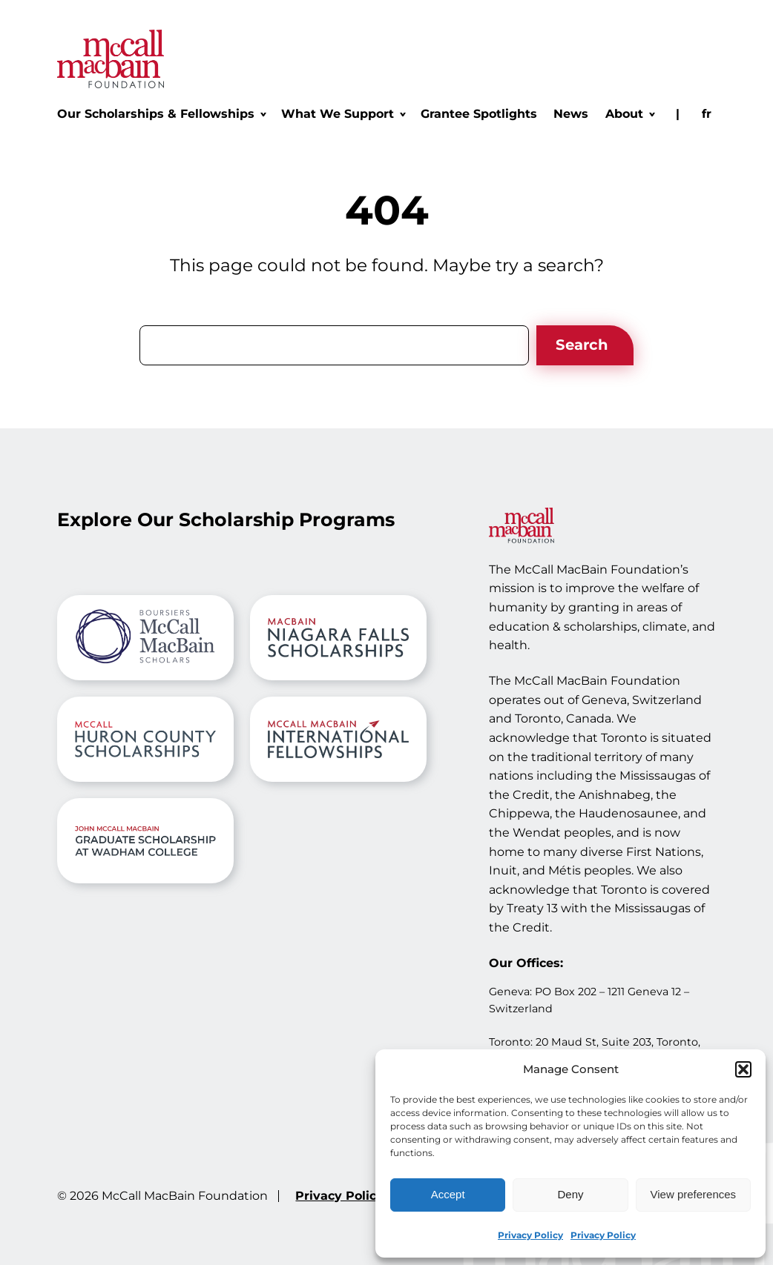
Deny (570, 1194)
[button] (743, 1069)
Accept (448, 1194)
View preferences (694, 1194)
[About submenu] (629, 114)
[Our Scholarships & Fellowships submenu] (161, 114)
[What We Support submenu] (342, 114)
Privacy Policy (530, 1235)
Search (582, 344)
